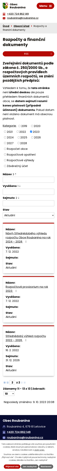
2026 (37, 137)
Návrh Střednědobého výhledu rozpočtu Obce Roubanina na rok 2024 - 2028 (28, 237)
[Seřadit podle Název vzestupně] (15, 173)
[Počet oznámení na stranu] (8, 393)
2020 (37, 126)
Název (8, 174)
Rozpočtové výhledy (20, 160)
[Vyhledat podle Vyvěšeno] (28, 192)
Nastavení (46, 466)
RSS (38, 54)
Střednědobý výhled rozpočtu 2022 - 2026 (26, 338)
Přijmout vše (12, 466)
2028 (23, 143)
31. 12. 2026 (13, 360)
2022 (22, 132)
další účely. (39, 450)
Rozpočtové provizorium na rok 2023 (27, 289)
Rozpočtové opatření (21, 154)
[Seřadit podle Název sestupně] (15, 174)
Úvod (6, 26)
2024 (10, 137)
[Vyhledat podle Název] (28, 180)
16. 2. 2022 (12, 350)
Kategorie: (9, 126)
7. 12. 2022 (12, 252)
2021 (10, 132)
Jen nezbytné (30, 466)
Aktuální (11, 267)
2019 (24, 126)
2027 (10, 143)
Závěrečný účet (17, 166)
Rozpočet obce (17, 149)
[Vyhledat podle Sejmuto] (28, 203)
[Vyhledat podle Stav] (28, 215)
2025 (23, 137)
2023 (36, 132)
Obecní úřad (21, 26)
